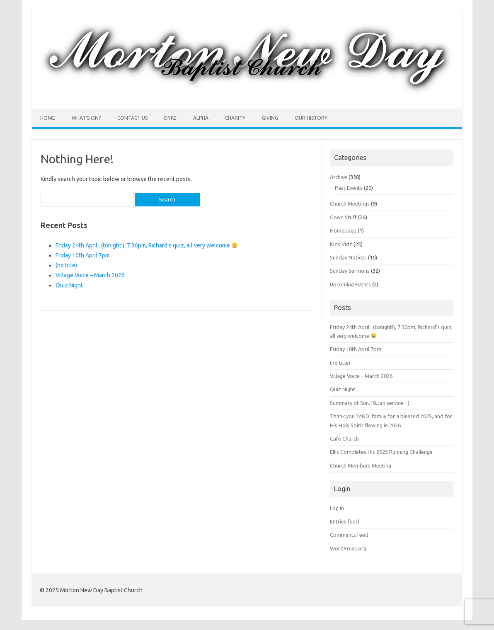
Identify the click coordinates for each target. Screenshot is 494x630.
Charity (235, 118)
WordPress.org (348, 548)
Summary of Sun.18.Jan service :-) (369, 403)
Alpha (200, 118)
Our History (311, 118)
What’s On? (86, 118)
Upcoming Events (350, 284)
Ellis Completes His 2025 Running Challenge (381, 452)
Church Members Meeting (360, 465)
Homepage (343, 230)
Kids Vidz (341, 244)
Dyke (170, 118)
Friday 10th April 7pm (83, 255)
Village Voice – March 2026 (90, 275)
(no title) (66, 265)
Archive (338, 177)
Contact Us (132, 118)
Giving (270, 118)
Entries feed (344, 521)
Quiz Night (69, 285)
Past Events (349, 188)
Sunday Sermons (350, 271)
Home (47, 118)
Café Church (344, 438)
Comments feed (349, 535)
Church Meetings (350, 203)
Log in (337, 508)
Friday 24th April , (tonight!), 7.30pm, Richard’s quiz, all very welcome (146, 245)
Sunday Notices (348, 257)
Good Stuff (343, 217)
